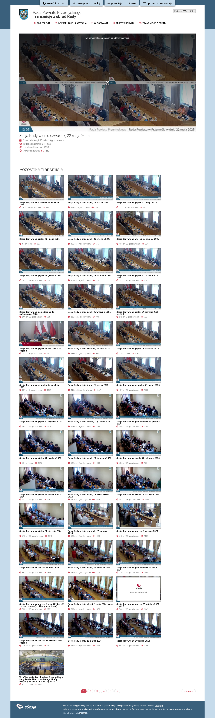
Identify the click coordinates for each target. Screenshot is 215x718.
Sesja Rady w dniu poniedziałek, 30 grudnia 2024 (138, 422)
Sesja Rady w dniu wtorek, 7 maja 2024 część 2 (90, 605)
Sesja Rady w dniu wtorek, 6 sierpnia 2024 (137, 531)
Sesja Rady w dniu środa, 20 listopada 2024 (138, 458)
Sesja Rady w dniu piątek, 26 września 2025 (89, 312)
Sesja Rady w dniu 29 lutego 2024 (133, 641)
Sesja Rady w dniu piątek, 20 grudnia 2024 (40, 458)
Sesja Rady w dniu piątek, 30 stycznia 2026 (89, 239)
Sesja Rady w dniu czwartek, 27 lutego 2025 (138, 385)
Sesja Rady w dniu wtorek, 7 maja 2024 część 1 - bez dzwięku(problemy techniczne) (41, 605)
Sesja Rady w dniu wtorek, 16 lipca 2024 (39, 567)
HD (47, 150)
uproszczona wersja (157, 3)
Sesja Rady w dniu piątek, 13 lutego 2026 (39, 239)
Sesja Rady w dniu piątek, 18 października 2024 (88, 495)
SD (42, 150)
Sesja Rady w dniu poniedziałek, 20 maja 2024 (136, 568)
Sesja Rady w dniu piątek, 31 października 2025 (137, 276)
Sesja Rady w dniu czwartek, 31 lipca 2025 (89, 348)
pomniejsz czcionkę (122, 3)
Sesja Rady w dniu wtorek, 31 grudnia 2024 (89, 421)
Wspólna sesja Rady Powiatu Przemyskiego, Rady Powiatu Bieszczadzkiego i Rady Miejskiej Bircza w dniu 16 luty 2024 (41, 679)
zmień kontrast (54, 3)
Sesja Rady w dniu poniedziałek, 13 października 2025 (36, 313)
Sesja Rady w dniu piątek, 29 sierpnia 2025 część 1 (137, 313)
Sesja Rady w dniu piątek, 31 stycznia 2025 (40, 421)
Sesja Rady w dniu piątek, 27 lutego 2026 (136, 202)
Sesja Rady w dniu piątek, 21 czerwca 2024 (89, 567)
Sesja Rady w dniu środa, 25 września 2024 (137, 494)
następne (188, 691)
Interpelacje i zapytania (71, 23)
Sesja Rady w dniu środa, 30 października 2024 (40, 495)
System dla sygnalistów (155, 709)
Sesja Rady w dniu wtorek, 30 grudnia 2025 (137, 239)
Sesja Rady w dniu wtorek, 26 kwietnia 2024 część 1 (40, 641)
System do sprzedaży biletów (179, 709)
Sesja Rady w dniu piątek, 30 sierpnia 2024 (40, 531)
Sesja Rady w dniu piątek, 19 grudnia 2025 (40, 275)
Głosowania (99, 23)
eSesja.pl (159, 705)
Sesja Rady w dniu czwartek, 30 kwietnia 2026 (39, 203)
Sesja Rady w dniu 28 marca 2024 (84, 641)
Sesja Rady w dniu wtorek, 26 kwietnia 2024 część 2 (137, 605)
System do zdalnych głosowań (85, 709)
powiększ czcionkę (86, 3)
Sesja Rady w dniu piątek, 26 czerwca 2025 (137, 348)
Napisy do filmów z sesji (133, 709)
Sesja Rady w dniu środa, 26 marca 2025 (88, 385)
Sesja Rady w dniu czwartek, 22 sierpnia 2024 (88, 532)
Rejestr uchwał (124, 23)
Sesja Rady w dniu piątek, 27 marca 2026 (88, 202)
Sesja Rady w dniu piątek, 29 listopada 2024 (89, 458)
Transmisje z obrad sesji (110, 709)
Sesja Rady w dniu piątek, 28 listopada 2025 (89, 275)
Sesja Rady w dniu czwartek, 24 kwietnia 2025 (39, 386)
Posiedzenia (42, 23)
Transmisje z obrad (152, 23)
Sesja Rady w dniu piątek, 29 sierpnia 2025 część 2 (40, 349)
